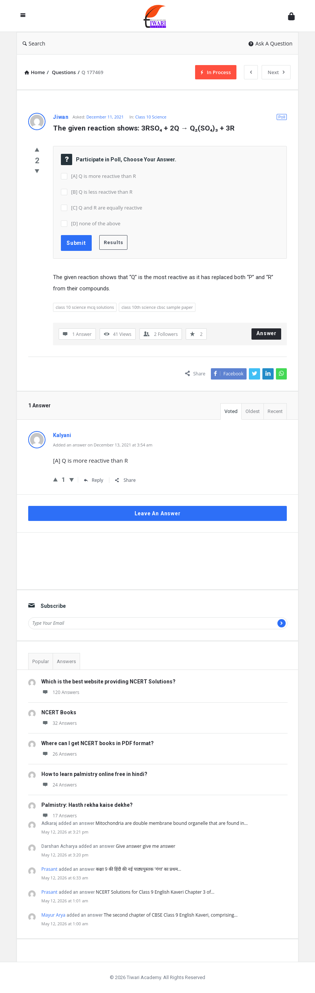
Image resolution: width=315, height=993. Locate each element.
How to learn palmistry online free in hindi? (94, 774)
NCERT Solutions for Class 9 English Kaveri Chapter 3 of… (155, 892)
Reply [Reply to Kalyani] (93, 480)
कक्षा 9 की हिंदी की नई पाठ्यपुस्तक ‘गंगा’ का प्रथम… (138, 869)
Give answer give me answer (145, 846)
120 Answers (60, 692)
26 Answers (59, 754)
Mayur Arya (53, 915)
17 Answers (59, 815)
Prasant (49, 869)
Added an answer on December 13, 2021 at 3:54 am (102, 445)
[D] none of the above (95, 223)
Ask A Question (270, 43)
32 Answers (59, 723)
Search (34, 43)
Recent (275, 411)
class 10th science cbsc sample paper (157, 307)
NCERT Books (58, 712)
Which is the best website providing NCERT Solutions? (108, 682)
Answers (66, 661)
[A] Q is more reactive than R (103, 176)
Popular (40, 661)
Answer (266, 333)
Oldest (252, 411)
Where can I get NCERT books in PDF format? (97, 743)
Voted (231, 411)
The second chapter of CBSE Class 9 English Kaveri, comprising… (171, 915)
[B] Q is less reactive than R (101, 191)
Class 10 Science (151, 117)
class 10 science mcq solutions (85, 307)
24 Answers (59, 785)
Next (276, 72)
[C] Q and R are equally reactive (106, 207)
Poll (281, 117)
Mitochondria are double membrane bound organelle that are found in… (171, 823)
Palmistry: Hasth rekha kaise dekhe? (87, 805)
